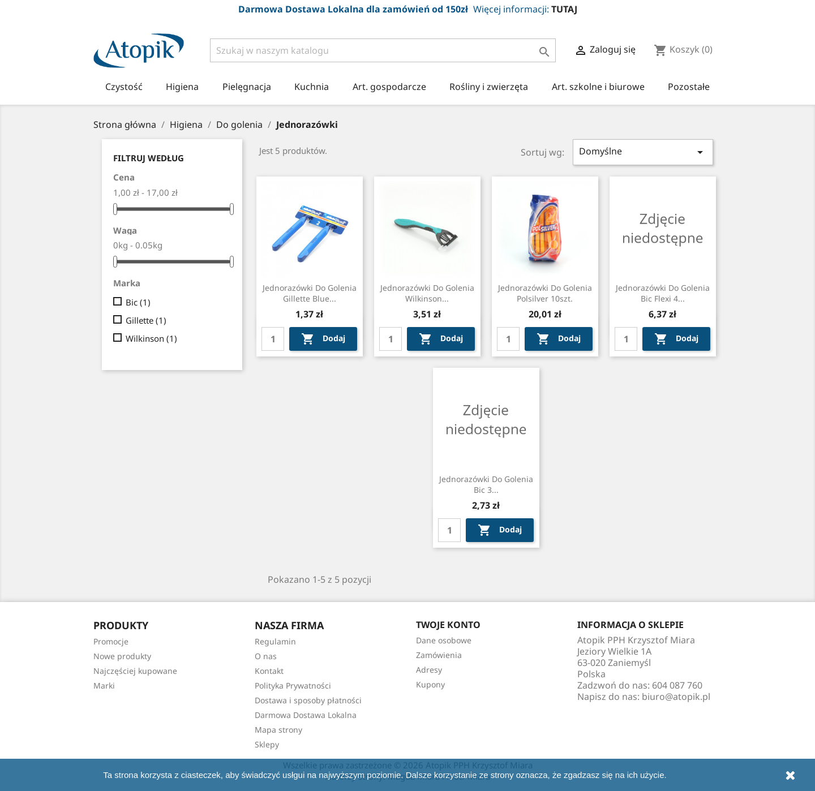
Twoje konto (448, 624)
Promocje (110, 641)
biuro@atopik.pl (676, 696)
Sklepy (267, 744)
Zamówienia (439, 655)
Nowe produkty (122, 656)
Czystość (124, 86)
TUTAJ (564, 9)
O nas (266, 656)
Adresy (429, 669)
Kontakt (269, 670)
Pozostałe (689, 86)
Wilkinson (151, 338)
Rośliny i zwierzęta (488, 86)
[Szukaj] (383, 50)
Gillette (146, 320)
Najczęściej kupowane (135, 670)
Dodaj (323, 339)
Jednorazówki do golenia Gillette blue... (310, 293)
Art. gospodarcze (389, 86)
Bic (138, 302)
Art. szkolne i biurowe (598, 86)
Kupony (430, 684)
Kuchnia (311, 86)
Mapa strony (278, 729)
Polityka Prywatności (293, 685)
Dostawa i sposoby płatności (308, 700)
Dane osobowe (443, 640)
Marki (104, 685)
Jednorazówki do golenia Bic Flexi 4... (663, 293)
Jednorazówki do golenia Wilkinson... (427, 293)
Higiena (182, 86)
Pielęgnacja (246, 86)
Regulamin (275, 641)
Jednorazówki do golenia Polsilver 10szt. (545, 293)
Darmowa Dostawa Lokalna (306, 715)
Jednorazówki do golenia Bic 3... (486, 485)
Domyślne (643, 152)
